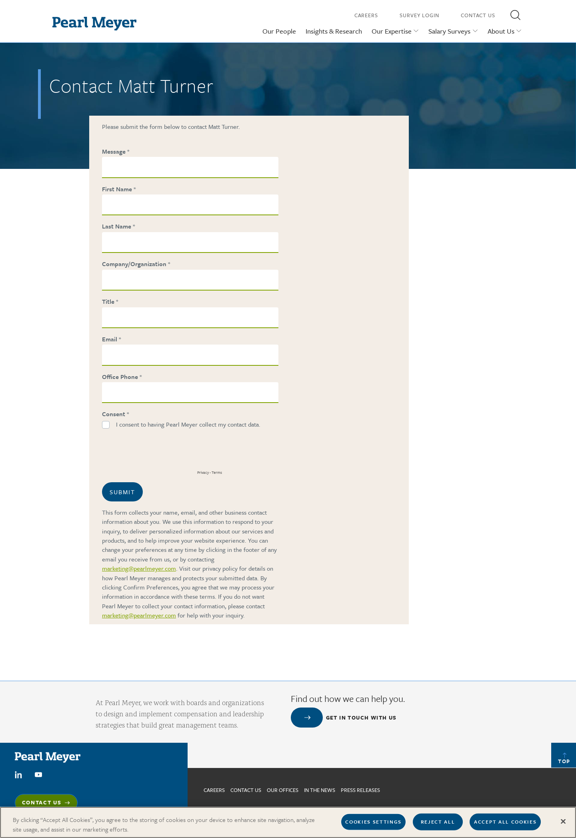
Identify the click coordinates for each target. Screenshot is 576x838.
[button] (515, 14)
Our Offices (282, 790)
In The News (319, 790)
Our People (279, 31)
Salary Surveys (449, 31)
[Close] (563, 825)
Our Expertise (392, 31)
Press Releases (360, 790)
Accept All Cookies (505, 824)
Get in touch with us (361, 718)
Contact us (245, 790)
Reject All (438, 824)
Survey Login (419, 15)
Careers (366, 15)
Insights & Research (334, 31)
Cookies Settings (373, 824)
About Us (501, 31)
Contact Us (478, 15)
